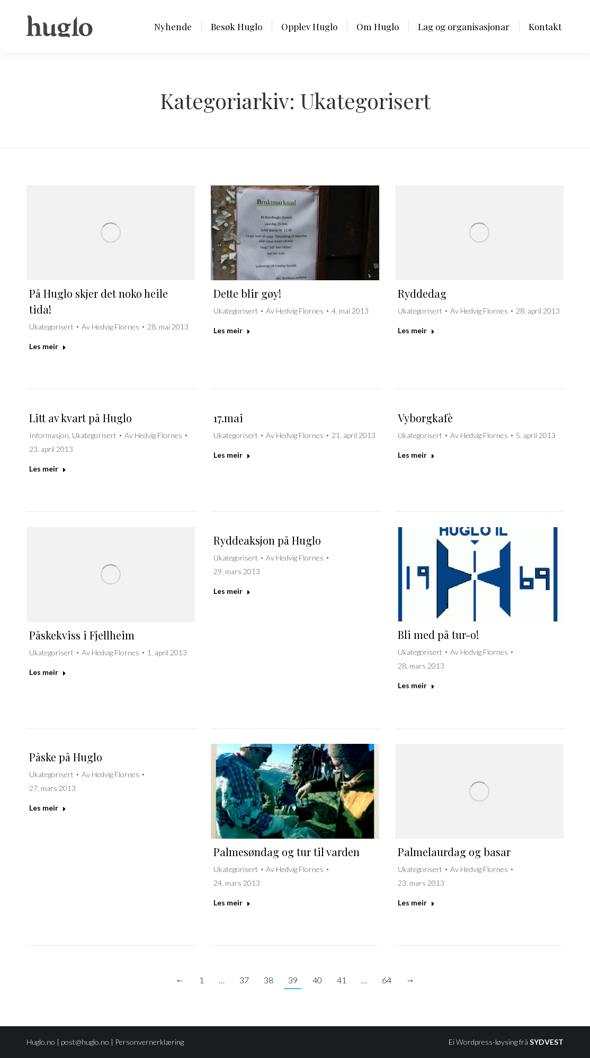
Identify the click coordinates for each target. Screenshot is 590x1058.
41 (341, 980)
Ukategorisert (51, 326)
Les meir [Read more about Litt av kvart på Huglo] (47, 468)
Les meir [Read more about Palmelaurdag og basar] (416, 902)
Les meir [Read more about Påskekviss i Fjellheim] (47, 672)
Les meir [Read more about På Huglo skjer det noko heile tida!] (47, 346)
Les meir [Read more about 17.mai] (232, 454)
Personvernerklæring (149, 1041)
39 (293, 980)
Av (110, 326)
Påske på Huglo (65, 757)
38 (268, 980)
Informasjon (49, 435)
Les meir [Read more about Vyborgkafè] (416, 454)
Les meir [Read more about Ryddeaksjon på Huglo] (232, 590)
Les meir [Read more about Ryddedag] (416, 330)
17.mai (228, 418)
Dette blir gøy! (247, 293)
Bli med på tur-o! (438, 634)
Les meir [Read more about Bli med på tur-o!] (416, 685)
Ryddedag (422, 293)
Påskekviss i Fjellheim (82, 635)
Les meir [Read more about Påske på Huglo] (47, 807)
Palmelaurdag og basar (454, 851)
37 (244, 980)
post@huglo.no (85, 1041)
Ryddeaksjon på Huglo (267, 540)
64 (386, 980)
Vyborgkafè (425, 418)
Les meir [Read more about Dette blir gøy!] (232, 330)
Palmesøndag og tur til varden (286, 851)
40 (317, 980)
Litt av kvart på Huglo (80, 418)
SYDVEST (547, 1041)
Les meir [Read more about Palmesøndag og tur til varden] (232, 902)
